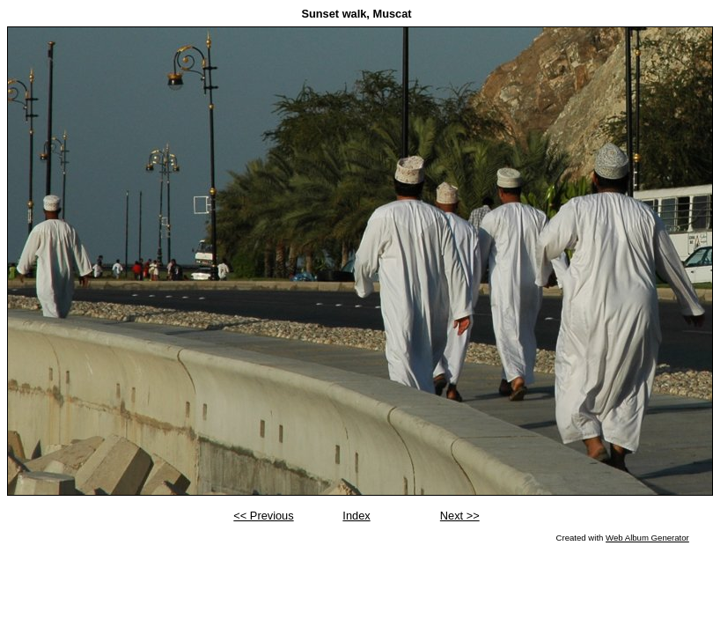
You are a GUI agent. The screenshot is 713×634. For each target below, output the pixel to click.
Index (356, 515)
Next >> (460, 515)
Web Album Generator (647, 537)
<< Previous (263, 515)
